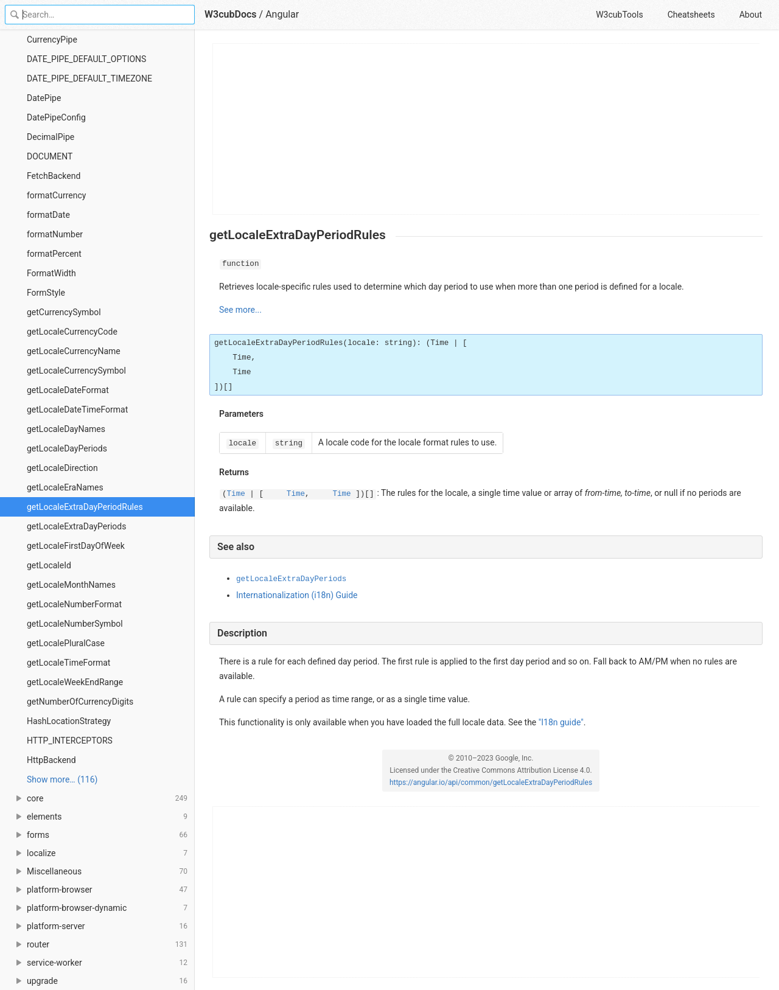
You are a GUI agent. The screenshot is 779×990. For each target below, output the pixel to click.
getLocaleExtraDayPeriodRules (85, 507)
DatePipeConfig (56, 117)
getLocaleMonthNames (71, 585)
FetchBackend (53, 176)
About (750, 14)
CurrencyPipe (52, 39)
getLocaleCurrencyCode (72, 331)
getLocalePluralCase (66, 643)
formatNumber (55, 234)
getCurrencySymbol (64, 312)
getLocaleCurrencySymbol (76, 370)
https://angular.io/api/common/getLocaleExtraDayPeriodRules (491, 782)
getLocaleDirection (62, 468)
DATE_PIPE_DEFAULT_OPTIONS (86, 59)
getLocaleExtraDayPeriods (76, 526)
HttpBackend (51, 760)
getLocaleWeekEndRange (75, 682)
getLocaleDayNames (66, 429)
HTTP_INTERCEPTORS (70, 740)
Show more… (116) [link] (62, 779)
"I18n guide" (561, 722)
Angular (282, 14)
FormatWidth (51, 273)
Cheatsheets (691, 14)
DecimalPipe (50, 137)
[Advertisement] (486, 129)
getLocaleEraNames (65, 487)
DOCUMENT (49, 156)
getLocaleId (49, 565)
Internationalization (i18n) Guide (296, 595)
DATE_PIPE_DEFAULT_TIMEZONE (89, 78)
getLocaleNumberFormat (74, 604)
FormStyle (46, 293)
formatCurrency (56, 195)
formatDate (48, 215)
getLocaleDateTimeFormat (77, 409)
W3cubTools (619, 14)
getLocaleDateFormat (68, 390)
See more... (240, 310)
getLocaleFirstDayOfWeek (76, 546)
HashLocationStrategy (69, 721)
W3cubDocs (230, 14)
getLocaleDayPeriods (67, 448)
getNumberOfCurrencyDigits (80, 701)
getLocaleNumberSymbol (75, 624)
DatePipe (44, 98)
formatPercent (54, 254)
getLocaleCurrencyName (74, 351)
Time (236, 494)
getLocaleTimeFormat (68, 663)
